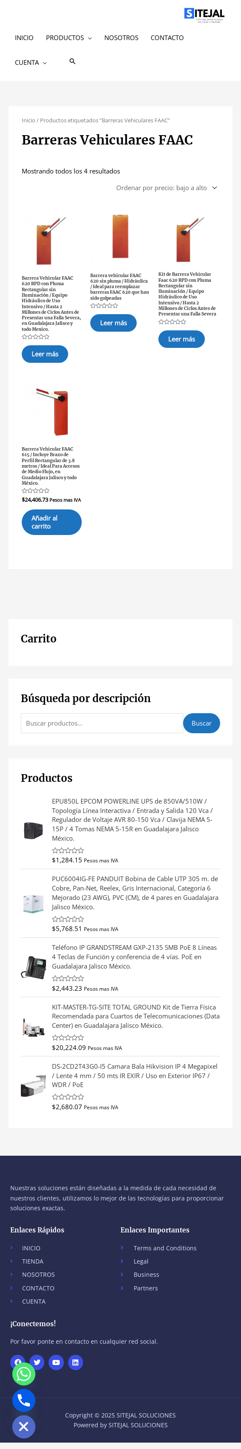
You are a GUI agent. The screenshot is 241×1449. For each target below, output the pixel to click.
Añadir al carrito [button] (50, 527)
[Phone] (23, 1400)
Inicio (28, 120)
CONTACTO (167, 37)
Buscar (202, 730)
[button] (73, 62)
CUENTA (27, 62)
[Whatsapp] (23, 1373)
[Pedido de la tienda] (165, 187)
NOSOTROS (121, 37)
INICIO (24, 37)
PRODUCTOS (65, 37)
